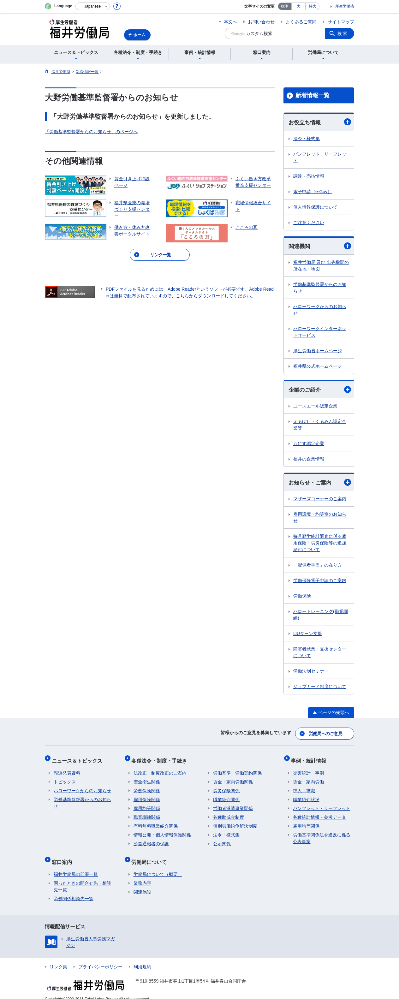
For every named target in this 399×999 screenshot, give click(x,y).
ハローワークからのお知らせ (319, 311)
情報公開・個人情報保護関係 (162, 830)
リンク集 (58, 958)
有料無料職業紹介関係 (156, 821)
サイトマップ (341, 22)
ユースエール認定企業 (315, 407)
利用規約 (142, 958)
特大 (312, 6)
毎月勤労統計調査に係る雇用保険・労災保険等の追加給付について (319, 544)
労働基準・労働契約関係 (237, 768)
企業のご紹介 (320, 390)
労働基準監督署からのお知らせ (319, 288)
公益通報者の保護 (151, 839)
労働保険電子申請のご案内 (319, 582)
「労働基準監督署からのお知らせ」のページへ (91, 131)
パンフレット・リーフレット (319, 158)
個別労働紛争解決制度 (235, 821)
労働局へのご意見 (325, 733)
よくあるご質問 (301, 22)
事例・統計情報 (310, 758)
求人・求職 (304, 786)
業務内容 (142, 874)
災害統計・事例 (308, 768)
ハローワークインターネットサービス (319, 333)
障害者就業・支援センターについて (319, 654)
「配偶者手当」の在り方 (317, 566)
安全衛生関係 (147, 777)
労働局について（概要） (158, 866)
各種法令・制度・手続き (161, 758)
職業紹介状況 (306, 795)
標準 (285, 6)
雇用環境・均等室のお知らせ (319, 519)
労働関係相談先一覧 (73, 890)
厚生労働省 (344, 6)
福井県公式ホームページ (317, 367)
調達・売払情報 (308, 176)
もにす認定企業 (308, 444)
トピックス (65, 777)
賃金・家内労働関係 (233, 777)
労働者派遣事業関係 (233, 804)
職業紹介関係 (226, 795)
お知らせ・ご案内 (320, 483)
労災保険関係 (226, 786)
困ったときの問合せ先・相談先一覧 (82, 878)
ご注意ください (308, 222)
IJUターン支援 (307, 635)
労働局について (151, 855)
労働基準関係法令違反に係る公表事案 (321, 834)
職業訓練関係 (147, 813)
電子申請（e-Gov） (312, 191)
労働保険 (302, 597)
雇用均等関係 (147, 804)
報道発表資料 (67, 768)
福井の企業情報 (308, 460)
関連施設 (142, 883)
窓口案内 (64, 855)
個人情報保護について (315, 207)
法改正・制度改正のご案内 (160, 768)
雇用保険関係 (147, 795)
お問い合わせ (261, 22)
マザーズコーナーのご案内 (319, 500)
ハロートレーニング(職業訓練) (320, 616)
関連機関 (320, 246)
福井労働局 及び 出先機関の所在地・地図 (321, 266)
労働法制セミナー (311, 672)
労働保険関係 (147, 786)
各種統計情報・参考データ (319, 813)
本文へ (230, 22)
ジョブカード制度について (319, 688)
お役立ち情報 (320, 122)
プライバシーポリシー (100, 958)
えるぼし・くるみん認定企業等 (319, 426)
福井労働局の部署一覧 (76, 866)
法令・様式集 (306, 138)
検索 (342, 33)
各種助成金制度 (228, 813)
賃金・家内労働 (308, 777)
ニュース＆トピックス (79, 758)
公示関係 (222, 839)
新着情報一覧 (312, 95)
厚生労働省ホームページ (317, 351)
